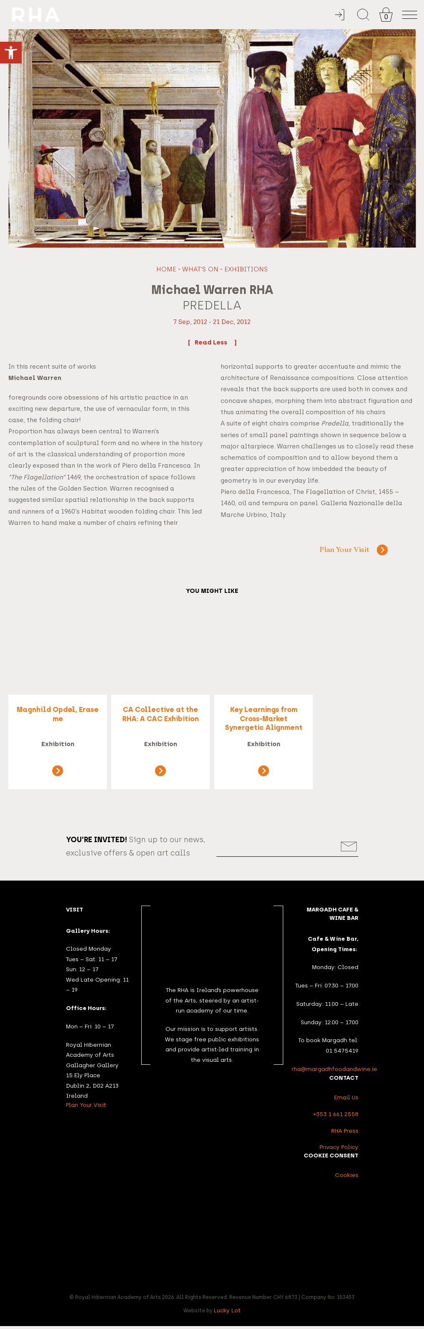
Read (212, 341)
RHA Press (344, 1133)
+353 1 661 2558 (335, 1117)
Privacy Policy (339, 1150)
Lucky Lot (227, 1313)
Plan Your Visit (343, 550)
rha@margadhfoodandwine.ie (334, 1071)
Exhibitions (246, 269)
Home (166, 269)
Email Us (346, 1100)
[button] (11, 52)
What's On (200, 269)
